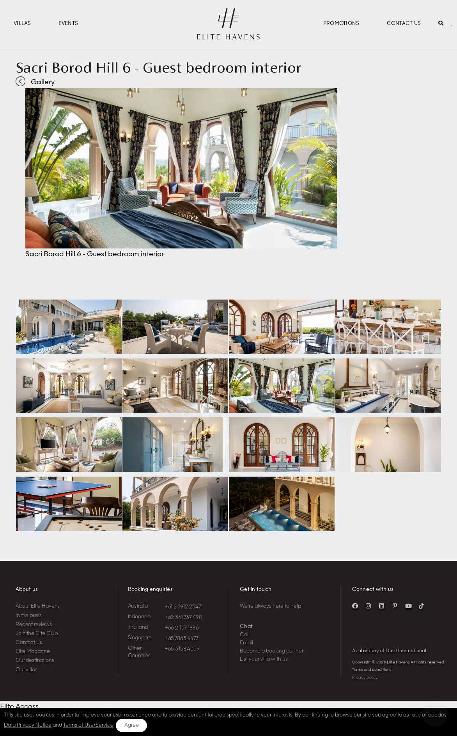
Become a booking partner (271, 651)
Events (68, 23)
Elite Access (19, 706)
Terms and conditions (371, 670)
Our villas (26, 669)
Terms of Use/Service (88, 725)
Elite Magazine (33, 651)
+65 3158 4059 (182, 649)
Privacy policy (364, 677)
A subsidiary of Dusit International (389, 651)
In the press (29, 615)
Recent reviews (34, 624)
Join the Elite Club (37, 633)
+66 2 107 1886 (182, 628)
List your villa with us (264, 659)
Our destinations (35, 660)
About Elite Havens (38, 606)
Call (245, 634)
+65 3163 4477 (181, 638)
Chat (246, 626)
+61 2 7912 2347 (183, 607)
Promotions (341, 23)
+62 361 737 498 (183, 617)
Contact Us (404, 23)
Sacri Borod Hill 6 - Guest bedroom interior (158, 67)
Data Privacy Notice (27, 725)
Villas (22, 23)
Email (246, 643)
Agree (131, 725)
